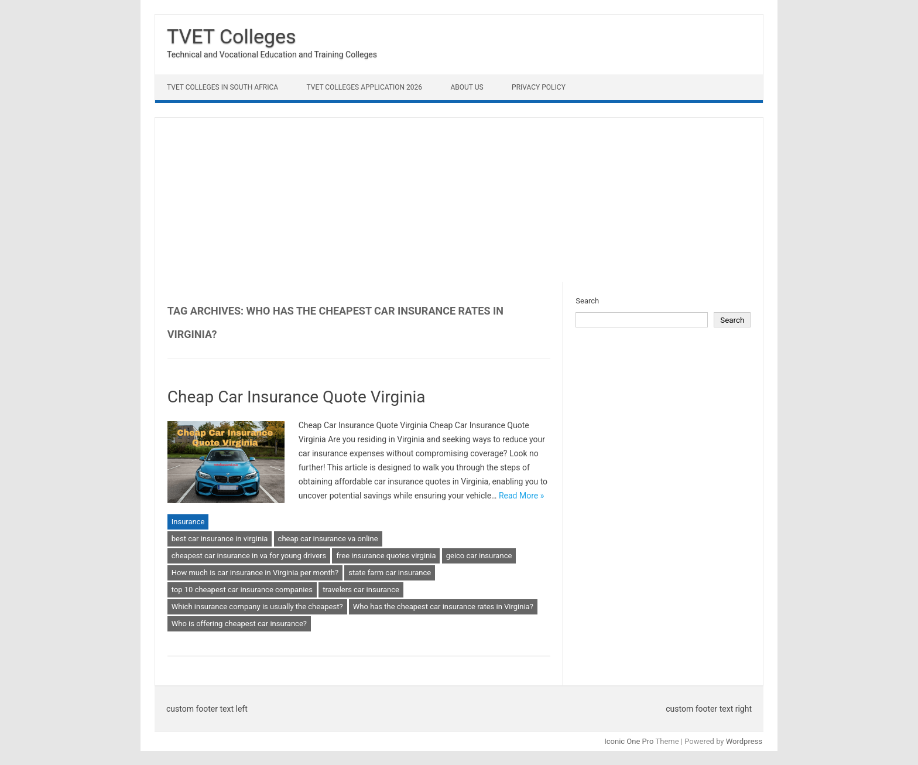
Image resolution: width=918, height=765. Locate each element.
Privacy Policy (539, 87)
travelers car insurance (361, 589)
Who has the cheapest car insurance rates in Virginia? (443, 606)
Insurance (188, 521)
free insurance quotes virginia (386, 555)
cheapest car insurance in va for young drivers (249, 555)
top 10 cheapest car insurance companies (242, 589)
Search (587, 300)
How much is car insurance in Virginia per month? (255, 572)
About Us (466, 87)
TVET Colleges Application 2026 (364, 87)
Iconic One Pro (628, 741)
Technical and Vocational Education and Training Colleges (272, 54)
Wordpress (744, 741)
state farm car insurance (389, 572)
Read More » (521, 495)
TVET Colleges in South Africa (222, 87)
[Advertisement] (459, 200)
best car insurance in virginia (220, 538)
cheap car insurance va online (328, 538)
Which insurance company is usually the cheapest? (257, 606)
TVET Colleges (231, 36)
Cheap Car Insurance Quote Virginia (296, 397)
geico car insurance (479, 555)
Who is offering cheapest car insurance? (239, 623)
